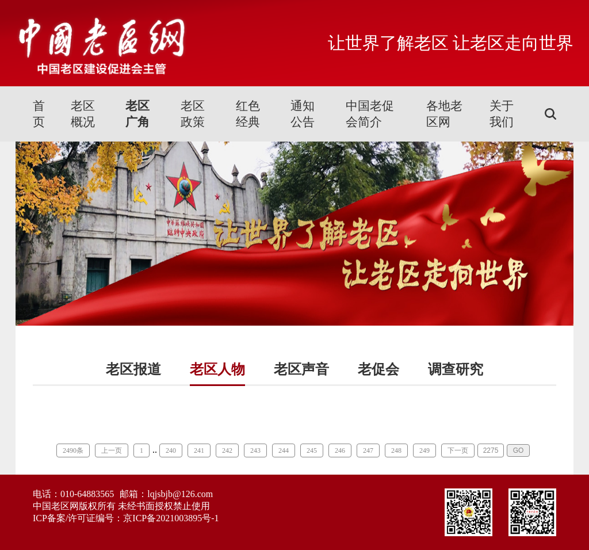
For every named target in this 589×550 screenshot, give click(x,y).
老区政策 (193, 114)
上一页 (111, 450)
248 (396, 450)
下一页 (458, 450)
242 (227, 450)
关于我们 (501, 114)
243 (255, 450)
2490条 (73, 450)
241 (199, 450)
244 (283, 450)
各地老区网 (444, 114)
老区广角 (137, 114)
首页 (39, 114)
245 (312, 450)
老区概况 (83, 114)
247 (368, 450)
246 (340, 450)
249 (424, 450)
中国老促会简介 (370, 114)
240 (171, 450)
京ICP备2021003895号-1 (171, 518)
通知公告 (302, 114)
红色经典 (248, 114)
